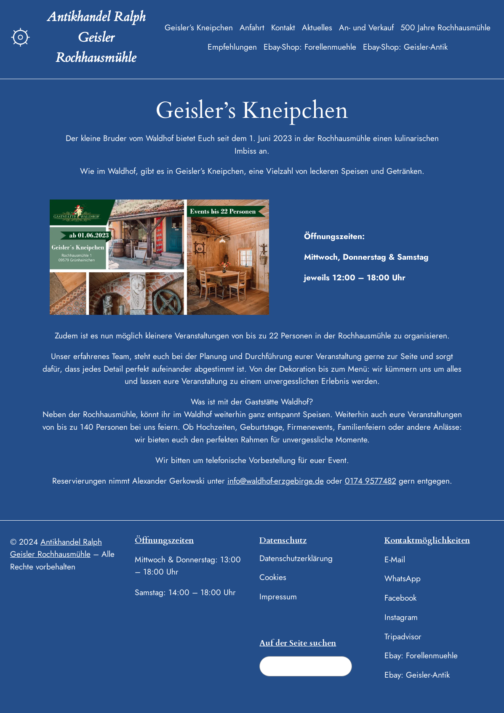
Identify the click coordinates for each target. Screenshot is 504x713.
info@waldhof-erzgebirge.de (275, 481)
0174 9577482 (370, 481)
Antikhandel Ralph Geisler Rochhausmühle (96, 37)
